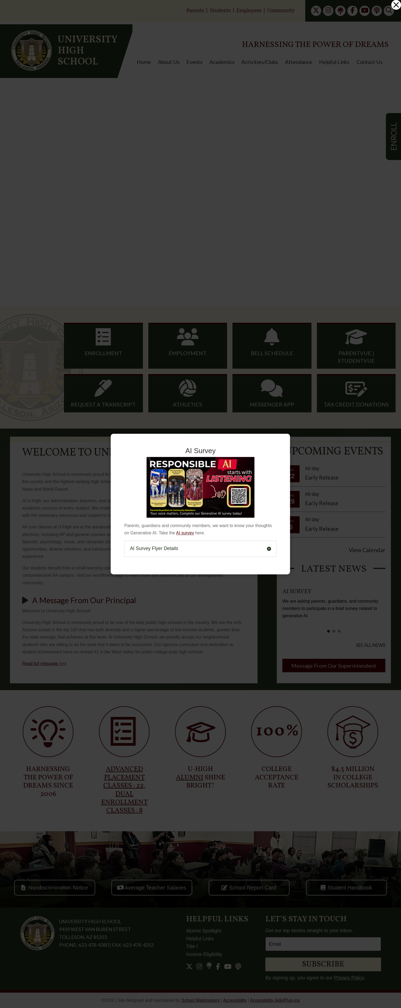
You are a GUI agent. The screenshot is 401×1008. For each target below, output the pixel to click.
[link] (396, 5)
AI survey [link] (185, 533)
